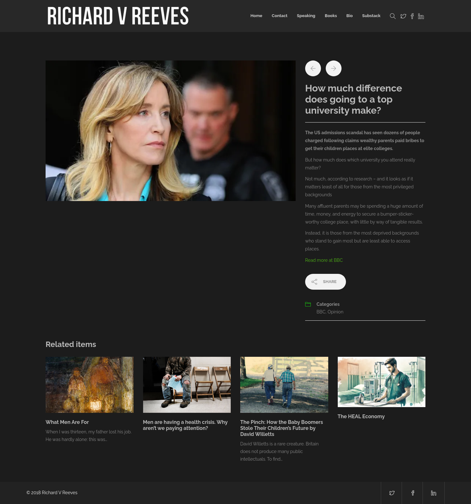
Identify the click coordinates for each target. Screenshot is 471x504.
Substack (371, 15)
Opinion (335, 311)
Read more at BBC (324, 260)
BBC (321, 311)
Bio (349, 15)
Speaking (306, 15)
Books (331, 15)
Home (256, 15)
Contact (279, 15)
